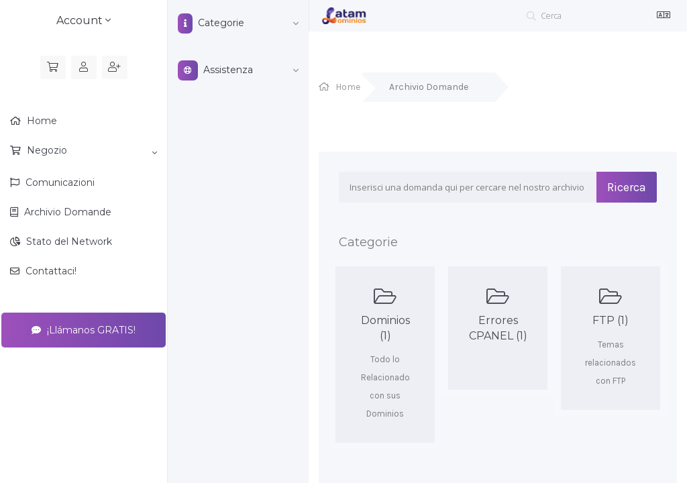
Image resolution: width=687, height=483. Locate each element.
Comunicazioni (59, 182)
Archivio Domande (66, 212)
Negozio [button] (90, 151)
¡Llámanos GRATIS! (84, 330)
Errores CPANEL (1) (497, 314)
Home (40, 121)
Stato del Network (67, 241)
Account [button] (83, 20)
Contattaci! (49, 271)
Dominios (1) (385, 314)
